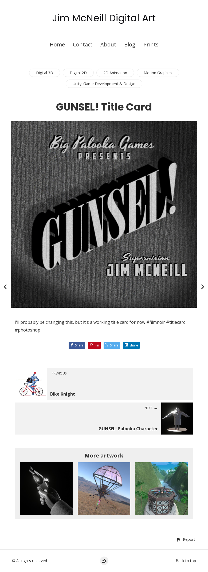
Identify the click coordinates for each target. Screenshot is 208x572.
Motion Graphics (158, 72)
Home (57, 44)
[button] (185, 539)
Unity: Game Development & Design (104, 83)
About (108, 44)
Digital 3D (44, 72)
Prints (151, 44)
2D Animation (115, 72)
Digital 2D (78, 72)
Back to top (186, 560)
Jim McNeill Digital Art (104, 18)
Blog (129, 44)
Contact (82, 44)
